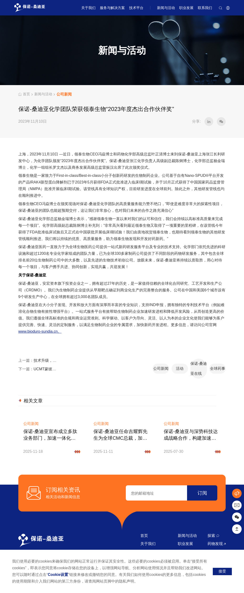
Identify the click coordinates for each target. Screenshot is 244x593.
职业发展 (186, 8)
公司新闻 (92, 364)
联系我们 (205, 8)
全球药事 (207, 364)
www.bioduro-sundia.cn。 (39, 332)
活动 (130, 364)
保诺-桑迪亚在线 (169, 364)
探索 (213, 526)
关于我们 (88, 8)
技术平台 (136, 8)
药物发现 (217, 534)
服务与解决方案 (112, 8)
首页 (24, 94)
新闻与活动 (166, 8)
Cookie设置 (58, 575)
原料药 (215, 542)
